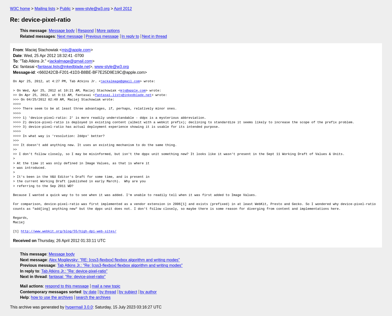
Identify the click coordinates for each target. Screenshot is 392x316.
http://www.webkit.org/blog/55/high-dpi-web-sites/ (68, 231)
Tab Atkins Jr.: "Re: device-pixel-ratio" (74, 271)
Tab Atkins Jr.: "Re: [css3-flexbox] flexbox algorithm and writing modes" (119, 265)
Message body (62, 30)
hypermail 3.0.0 (78, 307)
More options (108, 30)
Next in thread (154, 36)
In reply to (130, 36)
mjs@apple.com (76, 50)
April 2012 (123, 8)
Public (65, 8)
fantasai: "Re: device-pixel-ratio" (77, 276)
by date (89, 292)
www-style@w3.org (92, 8)
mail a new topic (106, 286)
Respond (86, 30)
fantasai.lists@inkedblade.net (64, 66)
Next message (70, 36)
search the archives (93, 297)
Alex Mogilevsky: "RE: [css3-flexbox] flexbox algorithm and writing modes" (114, 260)
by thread (108, 292)
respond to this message (66, 286)
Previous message (102, 36)
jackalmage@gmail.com (71, 61)
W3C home (20, 8)
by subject (128, 292)
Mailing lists (44, 8)
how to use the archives (52, 297)
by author (148, 292)
